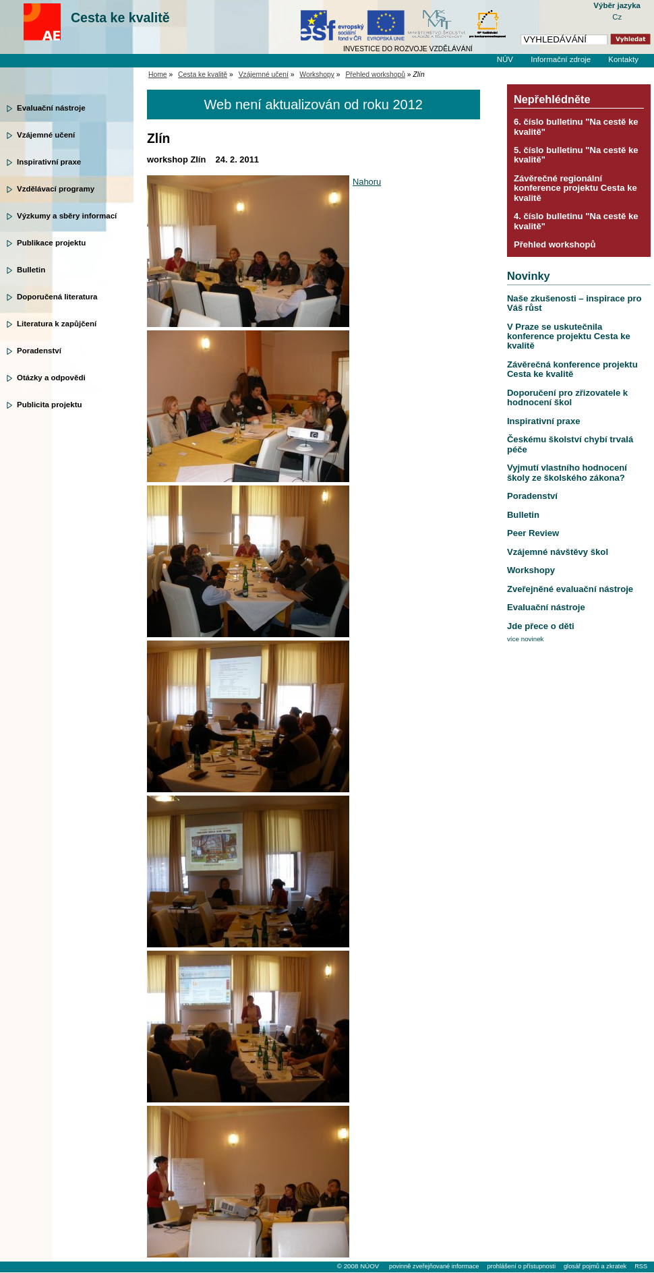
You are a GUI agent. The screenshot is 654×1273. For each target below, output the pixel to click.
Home (157, 74)
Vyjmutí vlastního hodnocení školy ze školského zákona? (567, 472)
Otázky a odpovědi (51, 378)
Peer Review (533, 533)
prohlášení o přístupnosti (521, 1266)
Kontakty (623, 59)
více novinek (525, 639)
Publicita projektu (49, 405)
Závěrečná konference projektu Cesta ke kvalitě (572, 369)
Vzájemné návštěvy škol (557, 552)
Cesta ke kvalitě (120, 17)
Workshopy (316, 74)
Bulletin (31, 270)
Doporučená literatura (57, 297)
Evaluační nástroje (51, 108)
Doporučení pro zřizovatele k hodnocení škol (567, 397)
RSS (640, 1266)
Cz (617, 17)
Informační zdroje (561, 59)
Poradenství (39, 351)
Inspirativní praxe (49, 162)
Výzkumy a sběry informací (67, 216)
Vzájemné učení (46, 135)
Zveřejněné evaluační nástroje (570, 589)
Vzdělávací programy (55, 189)
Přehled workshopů (375, 74)
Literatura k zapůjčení (56, 324)
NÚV (505, 59)
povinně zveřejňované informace (434, 1266)
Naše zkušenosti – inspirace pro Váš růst (574, 303)
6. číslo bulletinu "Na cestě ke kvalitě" (576, 126)
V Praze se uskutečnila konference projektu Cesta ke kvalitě (568, 336)
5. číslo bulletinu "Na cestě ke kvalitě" (576, 155)
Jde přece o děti (540, 626)
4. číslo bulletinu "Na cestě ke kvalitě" (576, 221)
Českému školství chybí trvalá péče (570, 444)
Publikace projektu (51, 243)
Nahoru (367, 182)
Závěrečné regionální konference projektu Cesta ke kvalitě (575, 188)
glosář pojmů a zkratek (595, 1266)
